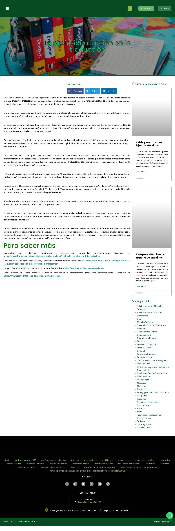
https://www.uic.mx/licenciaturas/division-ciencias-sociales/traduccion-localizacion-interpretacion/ (52, 256)
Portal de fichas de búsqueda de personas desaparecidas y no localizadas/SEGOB (87, 475)
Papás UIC (141, 390)
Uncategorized (144, 425)
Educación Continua (146, 354)
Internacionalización (159, 464)
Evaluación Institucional (35, 468)
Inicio (21, 460)
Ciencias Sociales (145, 322)
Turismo (141, 422)
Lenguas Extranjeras (108, 464)
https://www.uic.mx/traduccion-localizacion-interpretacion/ (32, 276)
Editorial (141, 351)
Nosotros (96, 460)
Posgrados (142, 396)
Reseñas (141, 409)
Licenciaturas (150, 460)
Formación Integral (134, 464)
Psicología (141, 399)
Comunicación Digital (147, 332)
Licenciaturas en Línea (17, 464)
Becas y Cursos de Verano (124, 468)
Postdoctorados (58, 464)
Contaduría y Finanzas (147, 338)
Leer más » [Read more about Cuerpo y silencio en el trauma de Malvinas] (141, 287)
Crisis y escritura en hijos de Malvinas (149, 144)
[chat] (169, 515)
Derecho (141, 342)
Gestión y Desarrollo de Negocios (152, 361)
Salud (139, 412)
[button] (75, 91)
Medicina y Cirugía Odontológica (152, 374)
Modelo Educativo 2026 (40, 460)
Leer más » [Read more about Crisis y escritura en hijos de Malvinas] (141, 172)
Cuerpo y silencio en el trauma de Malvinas (150, 256)
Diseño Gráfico (144, 348)
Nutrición (141, 386)
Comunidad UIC (144, 335)
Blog (139, 319)
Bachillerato (132, 460)
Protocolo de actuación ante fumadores (108, 471)
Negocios (141, 383)
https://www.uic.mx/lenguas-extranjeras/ (84, 268)
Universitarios (143, 428)
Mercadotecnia (144, 377)
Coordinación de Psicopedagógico (63, 471)
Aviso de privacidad (163, 526)
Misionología (143, 380)
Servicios (147, 468)
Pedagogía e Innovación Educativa (153, 393)
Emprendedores (144, 358)
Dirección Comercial (146, 345)
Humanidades (143, 364)
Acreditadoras (113, 460)
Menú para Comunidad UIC (72, 460)
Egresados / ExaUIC (94, 468)
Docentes (75, 468)
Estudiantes (59, 468)
